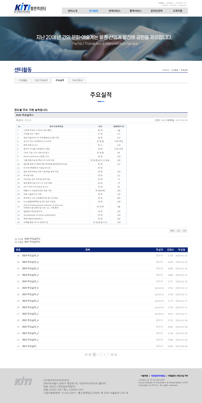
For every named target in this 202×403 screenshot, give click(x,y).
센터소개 (72, 10)
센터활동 (93, 10)
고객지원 (177, 10)
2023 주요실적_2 (30, 307)
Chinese (173, 5)
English (165, 5)
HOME (161, 3)
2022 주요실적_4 (30, 320)
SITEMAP (169, 3)
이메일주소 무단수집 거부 (178, 376)
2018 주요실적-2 (32, 238)
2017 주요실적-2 (32, 241)
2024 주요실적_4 (30, 262)
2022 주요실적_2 (30, 333)
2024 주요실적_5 (30, 255)
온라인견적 (156, 10)
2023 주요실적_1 (30, 313)
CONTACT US (181, 3)
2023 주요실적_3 (30, 300)
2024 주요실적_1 (30, 281)
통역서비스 (135, 10)
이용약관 (144, 376)
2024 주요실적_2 (30, 274)
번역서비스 (114, 10)
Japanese (182, 5)
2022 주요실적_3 (30, 326)
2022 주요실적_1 (30, 339)
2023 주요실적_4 (30, 294)
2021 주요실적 (29, 346)
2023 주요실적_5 (30, 287)
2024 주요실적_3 (30, 268)
